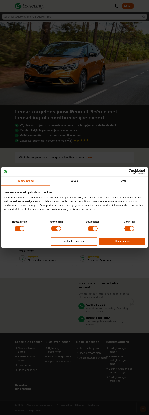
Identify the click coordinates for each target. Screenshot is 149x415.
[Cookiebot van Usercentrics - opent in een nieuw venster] (130, 171)
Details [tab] (75, 181)
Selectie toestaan (74, 241)
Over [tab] (123, 181)
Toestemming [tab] (26, 181)
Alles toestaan (122, 241)
